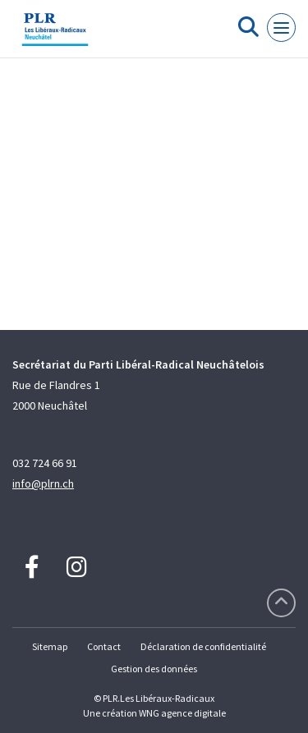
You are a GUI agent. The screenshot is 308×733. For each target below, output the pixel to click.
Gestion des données (154, 668)
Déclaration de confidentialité (203, 646)
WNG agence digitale (182, 713)
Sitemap (49, 646)
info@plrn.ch (43, 483)
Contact (104, 646)
